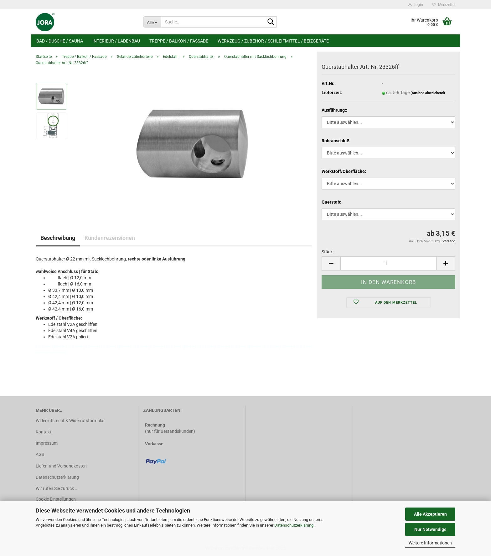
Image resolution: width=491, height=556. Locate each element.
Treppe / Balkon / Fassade (178, 40)
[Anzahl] (388, 263)
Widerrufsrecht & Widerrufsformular (70, 420)
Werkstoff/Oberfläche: (344, 171)
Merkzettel (443, 5)
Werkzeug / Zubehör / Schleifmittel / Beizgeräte (273, 40)
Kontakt (43, 431)
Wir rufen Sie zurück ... (57, 488)
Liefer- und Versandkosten (61, 465)
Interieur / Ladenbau (116, 40)
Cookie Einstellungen (56, 499)
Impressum (47, 443)
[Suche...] (152, 22)
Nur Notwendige (430, 529)
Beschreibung (57, 238)
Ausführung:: (334, 110)
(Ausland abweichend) (428, 93)
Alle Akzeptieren (430, 514)
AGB (40, 454)
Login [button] (415, 5)
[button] (331, 263)
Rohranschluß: (336, 140)
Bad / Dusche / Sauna (59, 40)
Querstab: (331, 202)
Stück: (327, 251)
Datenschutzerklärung (293, 525)
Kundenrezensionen (110, 238)
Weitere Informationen (430, 542)
